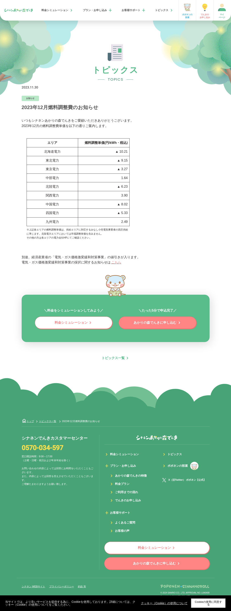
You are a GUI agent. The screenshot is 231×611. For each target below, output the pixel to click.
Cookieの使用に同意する (208, 603)
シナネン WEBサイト (33, 586)
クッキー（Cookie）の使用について (164, 603)
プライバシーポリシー (61, 586)
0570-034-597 (42, 448)
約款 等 (82, 586)
